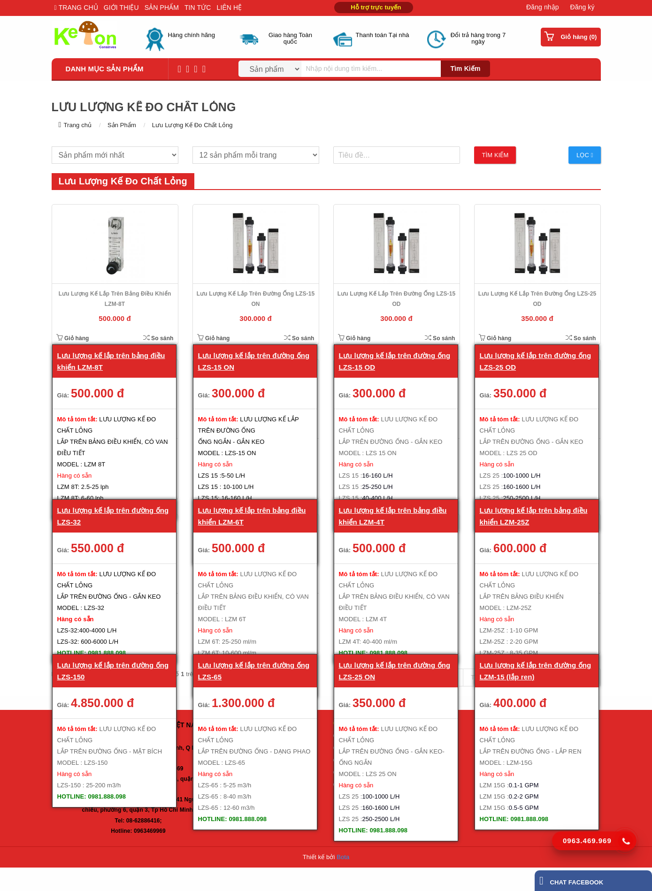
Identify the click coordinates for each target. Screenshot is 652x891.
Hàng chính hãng (191, 35)
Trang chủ (77, 125)
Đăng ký (582, 7)
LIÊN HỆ (229, 7)
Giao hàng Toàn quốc (290, 38)
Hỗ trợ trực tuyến (376, 7)
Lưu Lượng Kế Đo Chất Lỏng (192, 125)
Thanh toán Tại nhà (382, 35)
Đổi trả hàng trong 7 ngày (478, 38)
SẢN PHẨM (162, 7)
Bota (343, 857)
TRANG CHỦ (77, 7)
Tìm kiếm (465, 68)
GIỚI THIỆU (121, 7)
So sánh (158, 338)
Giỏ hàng (72, 338)
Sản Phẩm (121, 125)
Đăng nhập (542, 7)
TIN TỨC (197, 7)
